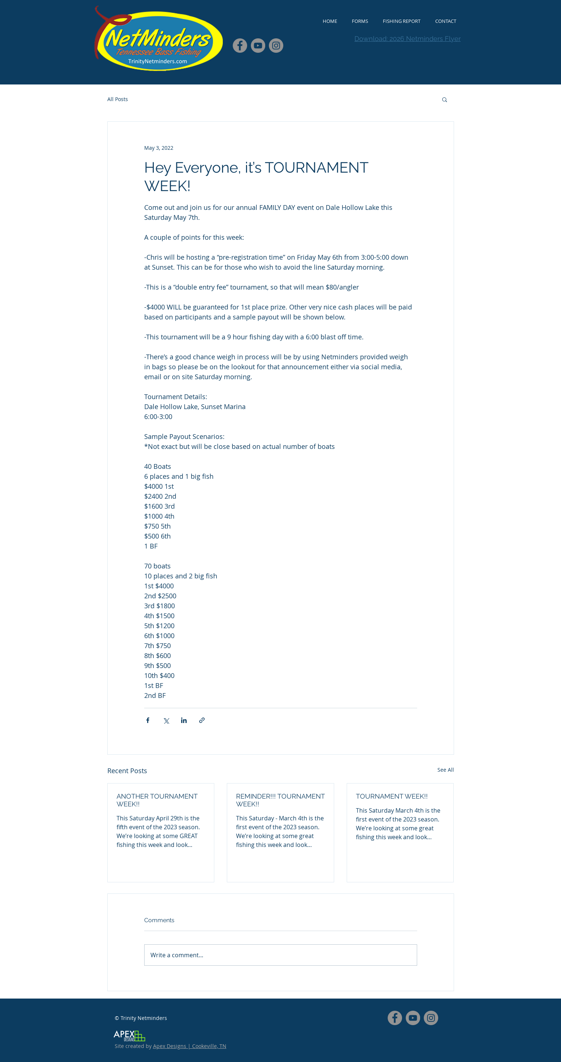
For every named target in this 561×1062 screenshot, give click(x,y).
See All (445, 769)
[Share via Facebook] (147, 720)
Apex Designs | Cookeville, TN (189, 1045)
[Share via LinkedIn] (183, 720)
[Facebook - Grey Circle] (240, 45)
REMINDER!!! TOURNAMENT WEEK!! (280, 800)
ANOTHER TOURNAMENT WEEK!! (157, 800)
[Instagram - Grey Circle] (276, 45)
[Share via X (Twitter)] (165, 720)
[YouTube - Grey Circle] (258, 45)
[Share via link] (201, 720)
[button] (444, 99)
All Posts (117, 99)
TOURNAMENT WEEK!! (392, 796)
